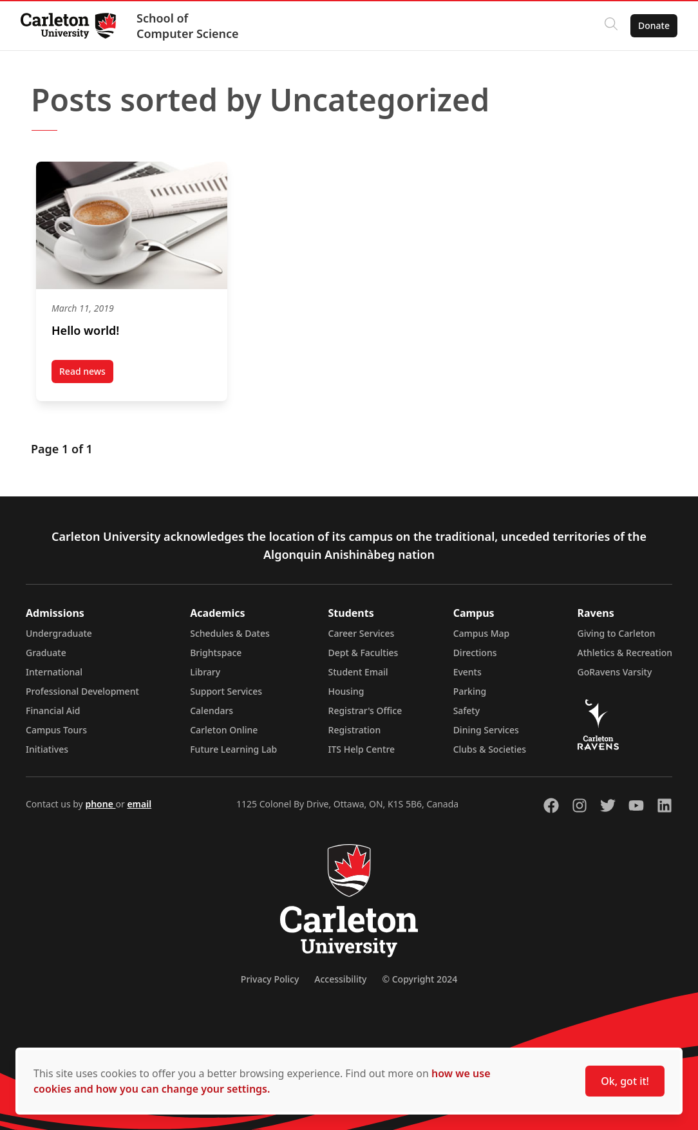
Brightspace (215, 652)
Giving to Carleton (617, 633)
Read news (86, 374)
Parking (470, 691)
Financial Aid (53, 710)
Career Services (361, 633)
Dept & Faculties (363, 652)
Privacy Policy (270, 979)
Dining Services (486, 730)
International (54, 672)
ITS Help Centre (361, 749)
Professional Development (82, 691)
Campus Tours (56, 730)
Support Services (226, 691)
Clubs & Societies (489, 749)
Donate (654, 25)
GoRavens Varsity (615, 672)
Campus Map (481, 633)
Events (467, 672)
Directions (475, 652)
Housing (346, 691)
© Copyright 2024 (419, 979)
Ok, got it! (625, 1081)
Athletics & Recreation (625, 652)
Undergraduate (59, 633)
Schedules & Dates (230, 633)
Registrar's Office (365, 710)
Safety (466, 710)
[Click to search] (611, 25)
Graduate (46, 652)
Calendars (211, 710)
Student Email (358, 672)
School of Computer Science (188, 25)
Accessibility (340, 979)
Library (205, 672)
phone (100, 804)
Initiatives (47, 749)
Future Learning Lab (233, 749)
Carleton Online (224, 730)
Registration (354, 730)
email (139, 804)
